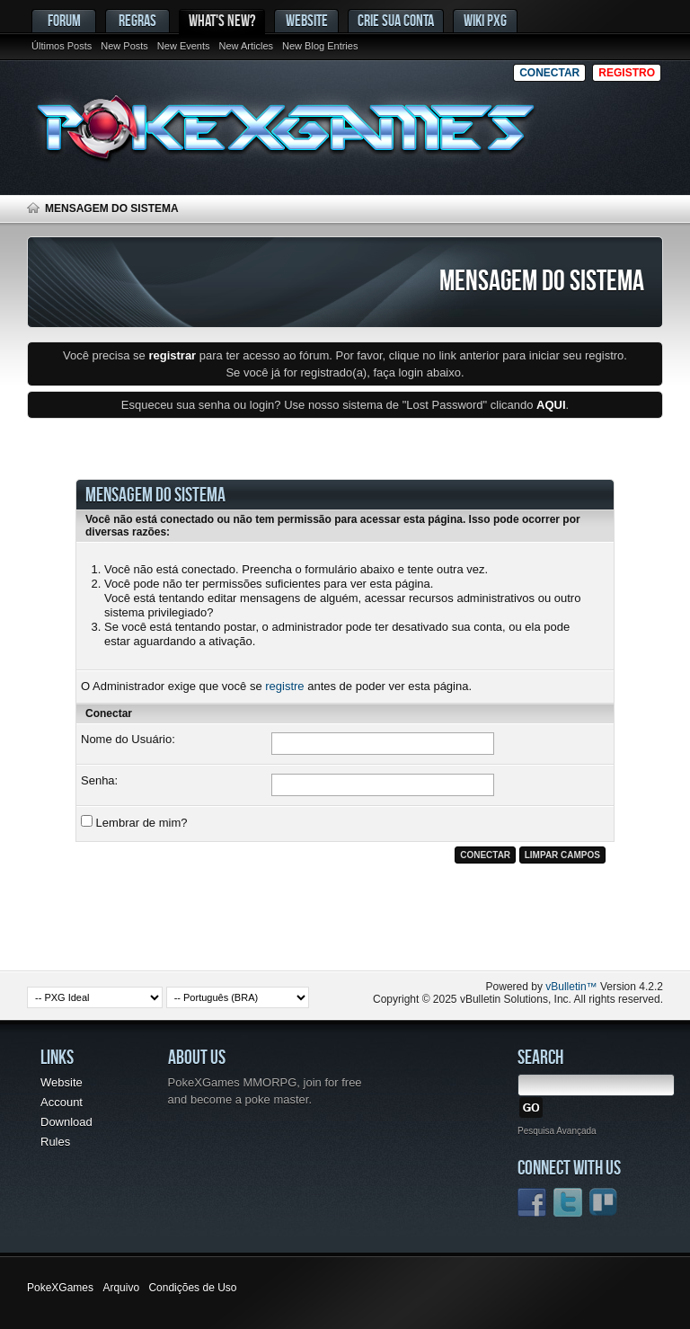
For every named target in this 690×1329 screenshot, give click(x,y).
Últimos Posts (61, 45)
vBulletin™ (571, 986)
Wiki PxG (485, 20)
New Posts (124, 45)
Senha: (99, 780)
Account (61, 1102)
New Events (183, 45)
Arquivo (120, 1287)
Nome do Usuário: (128, 739)
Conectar (549, 72)
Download (66, 1122)
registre (284, 686)
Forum (64, 20)
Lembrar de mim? (134, 822)
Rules (55, 1141)
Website (307, 20)
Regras (137, 20)
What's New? (222, 20)
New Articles (246, 45)
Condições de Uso (192, 1287)
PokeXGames (60, 1287)
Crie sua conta (396, 20)
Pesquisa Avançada (557, 1131)
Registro (626, 72)
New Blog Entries (320, 45)
